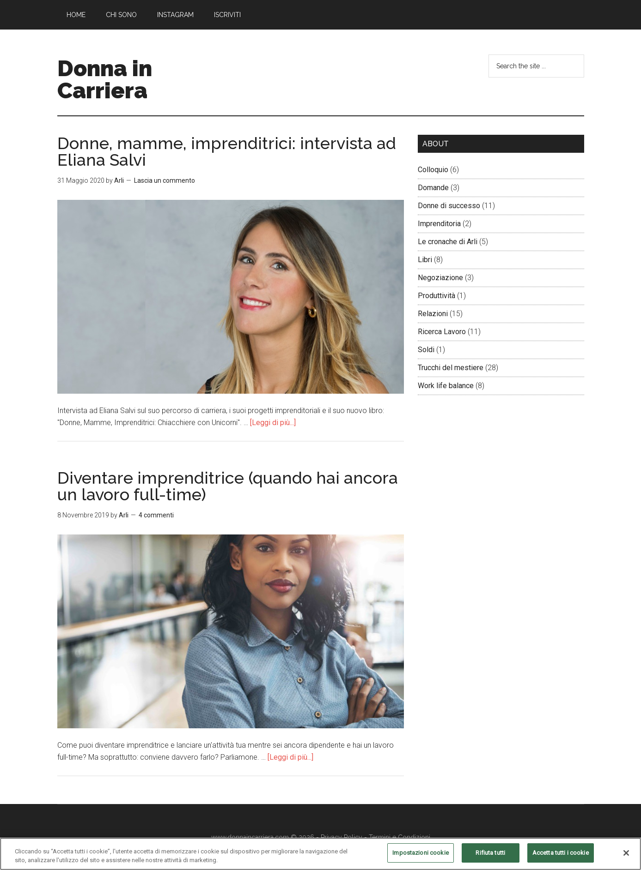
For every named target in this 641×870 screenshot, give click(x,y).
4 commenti (156, 515)
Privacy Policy (341, 837)
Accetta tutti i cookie (560, 857)
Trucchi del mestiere (450, 367)
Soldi (426, 349)
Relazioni (433, 313)
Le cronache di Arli (447, 241)
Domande (433, 187)
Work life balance (446, 385)
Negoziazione (440, 277)
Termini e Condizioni (399, 837)
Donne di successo (449, 205)
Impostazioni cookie (420, 857)
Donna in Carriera (104, 79)
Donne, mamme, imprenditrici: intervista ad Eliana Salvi (226, 151)
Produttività (436, 295)
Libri (425, 259)
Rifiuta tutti (490, 857)
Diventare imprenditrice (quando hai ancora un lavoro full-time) (227, 486)
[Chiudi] (626, 857)
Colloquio (433, 169)
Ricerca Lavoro (442, 331)
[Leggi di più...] (273, 422)
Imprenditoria (439, 223)
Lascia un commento (164, 180)
